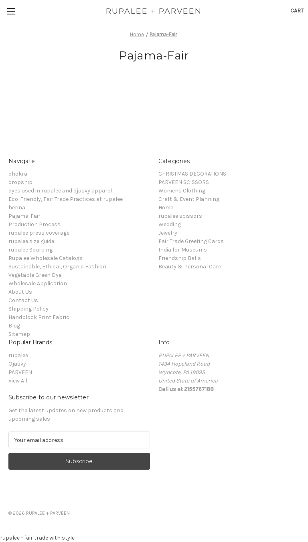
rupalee (18, 355)
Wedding (169, 224)
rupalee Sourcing (30, 249)
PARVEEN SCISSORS (183, 182)
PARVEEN (20, 372)
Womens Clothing (181, 190)
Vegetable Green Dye (34, 275)
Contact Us (23, 300)
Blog (14, 325)
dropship (20, 182)
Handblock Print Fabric (38, 317)
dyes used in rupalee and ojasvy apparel (60, 190)
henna (16, 207)
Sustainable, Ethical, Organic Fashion (57, 266)
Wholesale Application (37, 283)
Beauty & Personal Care (189, 266)
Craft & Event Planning (188, 199)
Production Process (34, 224)
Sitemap (19, 334)
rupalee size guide (31, 241)
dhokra (17, 173)
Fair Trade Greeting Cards (191, 241)
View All (17, 380)
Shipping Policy (28, 308)
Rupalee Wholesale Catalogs (45, 258)
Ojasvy (17, 363)
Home (165, 207)
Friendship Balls (179, 258)
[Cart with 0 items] (297, 10)
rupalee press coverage (38, 232)
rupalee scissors (180, 216)
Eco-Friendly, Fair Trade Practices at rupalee (65, 199)
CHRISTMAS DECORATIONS (192, 173)
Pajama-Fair (24, 216)
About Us (20, 291)
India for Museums (182, 249)
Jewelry (167, 232)
